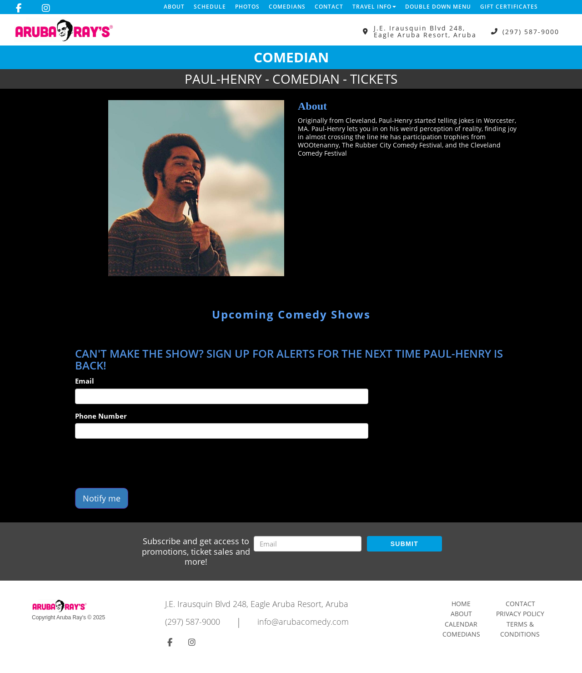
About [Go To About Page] (461, 613)
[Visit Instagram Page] (46, 8)
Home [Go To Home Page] (461, 603)
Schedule (210, 6)
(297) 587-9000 (530, 31)
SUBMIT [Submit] (404, 543)
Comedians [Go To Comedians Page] (461, 634)
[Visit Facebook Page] (18, 8)
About (174, 6)
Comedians (287, 6)
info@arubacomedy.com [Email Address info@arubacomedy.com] (303, 621)
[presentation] (144, 463)
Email (84, 380)
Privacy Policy (520, 613)
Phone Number (101, 415)
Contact (329, 6)
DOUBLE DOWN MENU (438, 6)
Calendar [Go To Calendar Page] (461, 624)
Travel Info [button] (374, 6)
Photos (247, 6)
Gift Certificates (509, 6)
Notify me (101, 498)
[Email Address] (307, 544)
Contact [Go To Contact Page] (520, 603)
